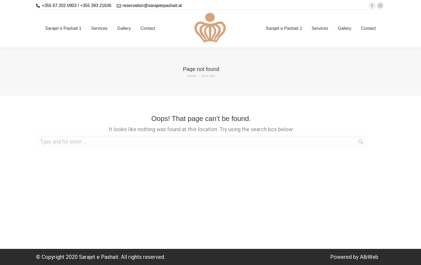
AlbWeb (369, 257)
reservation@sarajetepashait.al (152, 5)
